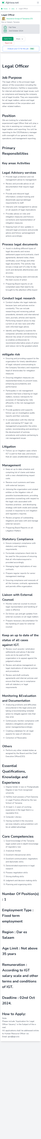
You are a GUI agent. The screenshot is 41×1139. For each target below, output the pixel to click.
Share (19, 39)
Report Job (8, 43)
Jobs (12, 9)
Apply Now (8, 39)
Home (4, 9)
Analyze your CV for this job (21, 49)
